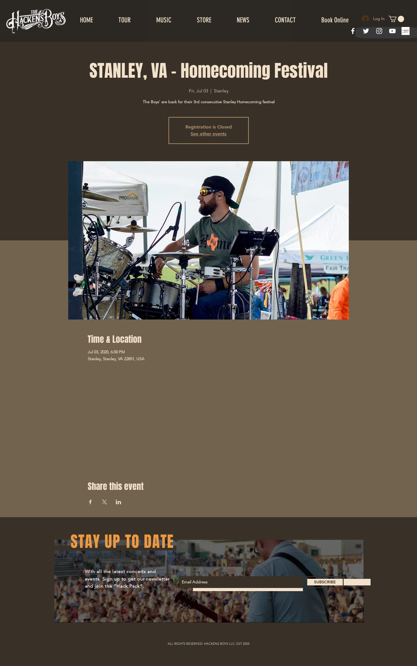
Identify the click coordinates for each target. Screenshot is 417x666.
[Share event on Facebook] (90, 502)
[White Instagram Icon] (379, 31)
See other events (208, 134)
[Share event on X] (104, 502)
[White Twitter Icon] (366, 31)
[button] (396, 19)
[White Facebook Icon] (353, 31)
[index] (406, 31)
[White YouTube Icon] (392, 31)
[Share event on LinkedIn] (118, 502)
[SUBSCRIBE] (325, 582)
